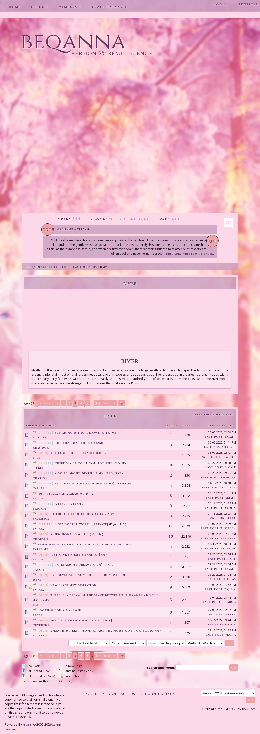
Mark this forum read (213, 414)
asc (231, 425)
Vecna (230, 634)
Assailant (65, 229)
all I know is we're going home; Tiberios (93, 483)
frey (36, 457)
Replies (171, 425)
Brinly (230, 507)
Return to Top (156, 693)
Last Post (217, 425)
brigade (40, 508)
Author (48, 425)
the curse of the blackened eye (79, 452)
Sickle (38, 467)
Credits (95, 693)
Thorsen (228, 528)
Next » (110, 403)
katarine (40, 549)
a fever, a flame (69, 503)
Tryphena (41, 625)
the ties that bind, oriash (79, 442)
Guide (37, 6)
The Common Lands (79, 266)
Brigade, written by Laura (190, 253)
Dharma (229, 601)
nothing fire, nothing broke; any (82, 513)
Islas (37, 579)
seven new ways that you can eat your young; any (85, 544)
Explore (52, 266)
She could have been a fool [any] (81, 620)
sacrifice (41, 518)
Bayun (230, 624)
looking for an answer (59, 610)
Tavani (230, 436)
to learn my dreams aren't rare (84, 564)
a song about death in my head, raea (89, 473)
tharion (40, 478)
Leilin (38, 498)
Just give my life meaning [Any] (79, 554)
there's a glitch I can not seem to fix (90, 463)
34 (97, 403)
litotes (40, 437)
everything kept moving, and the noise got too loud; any (105, 630)
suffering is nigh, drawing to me (86, 432)
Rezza (38, 615)
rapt (232, 558)
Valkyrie (40, 635)
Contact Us (122, 693)
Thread (32, 425)
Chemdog (41, 447)
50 (170, 536)
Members (68, 6)
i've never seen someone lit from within (87, 574)
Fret (232, 517)
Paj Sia (38, 528)
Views (186, 425)
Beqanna (34, 266)
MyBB (27, 724)
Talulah (40, 488)
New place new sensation (73, 585)
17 (171, 526)
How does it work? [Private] (82, 524)
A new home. (61, 534)
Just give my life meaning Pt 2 (66, 493)
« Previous (49, 403)
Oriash (230, 446)
